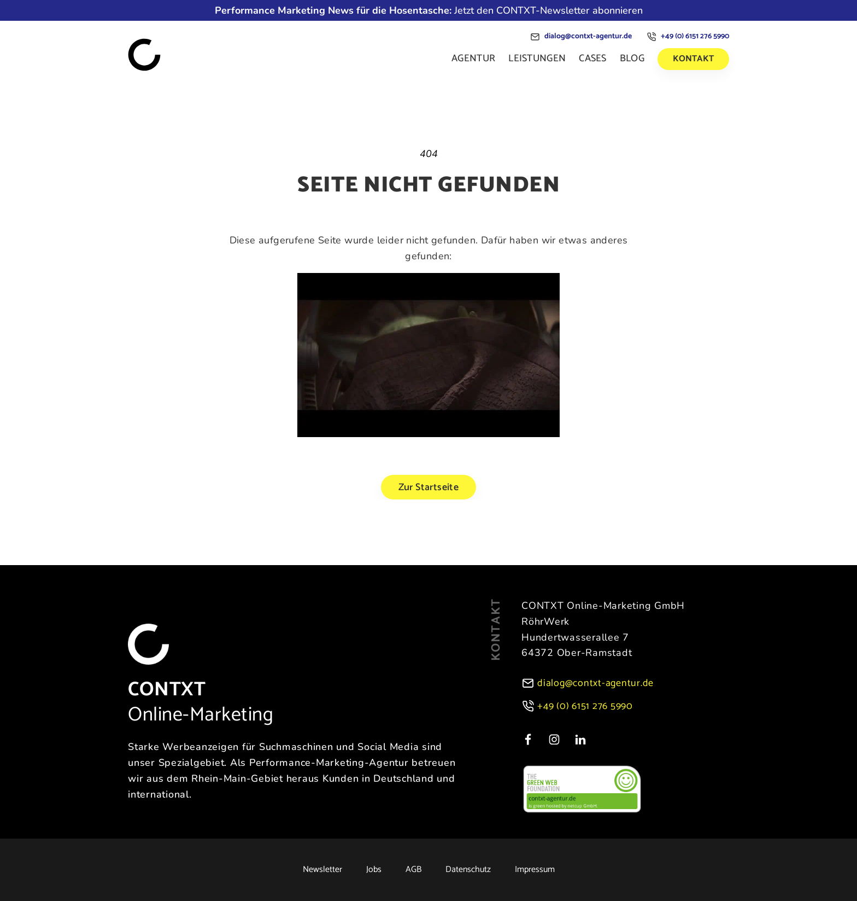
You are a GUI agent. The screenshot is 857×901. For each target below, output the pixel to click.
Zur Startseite (428, 487)
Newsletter (322, 870)
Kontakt (693, 58)
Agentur (473, 58)
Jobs (373, 870)
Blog (632, 58)
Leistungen (537, 58)
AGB (413, 870)
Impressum (535, 870)
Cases (593, 58)
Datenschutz (468, 870)
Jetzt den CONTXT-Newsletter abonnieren (429, 10)
